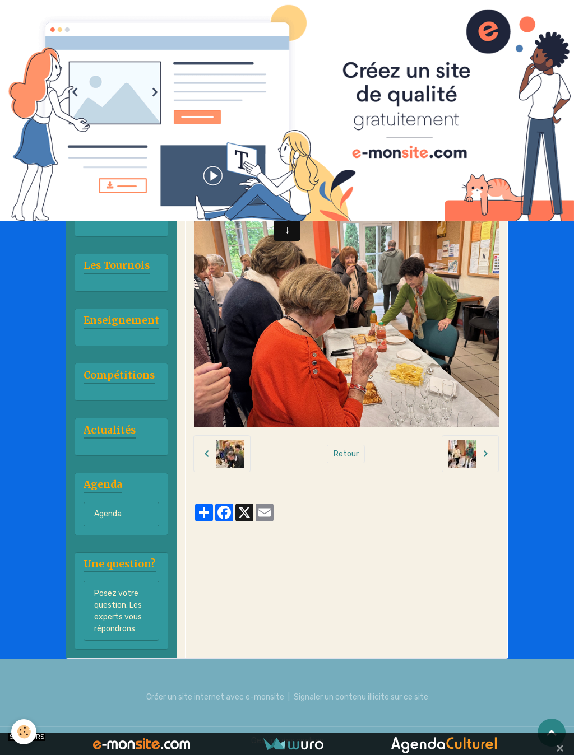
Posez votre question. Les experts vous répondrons (118, 611)
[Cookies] (23, 731)
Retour (346, 454)
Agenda (108, 514)
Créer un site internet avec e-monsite (215, 697)
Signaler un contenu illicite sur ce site (361, 697)
